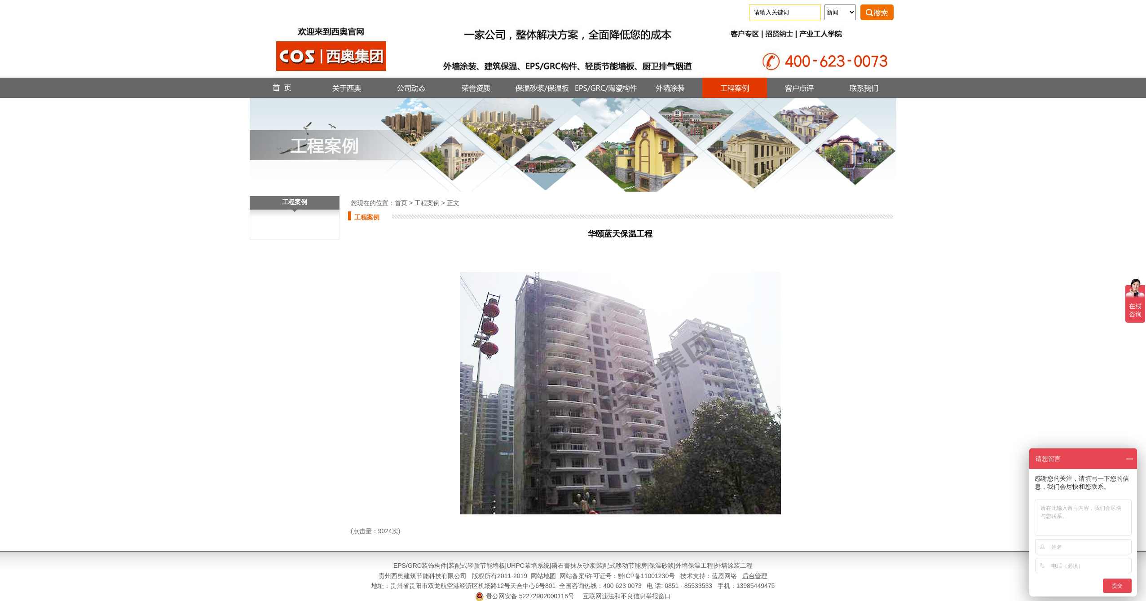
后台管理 (754, 575)
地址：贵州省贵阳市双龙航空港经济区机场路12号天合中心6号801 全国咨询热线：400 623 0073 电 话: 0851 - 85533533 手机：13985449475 (573, 585)
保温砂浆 (661, 565)
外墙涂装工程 (734, 565)
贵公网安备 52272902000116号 (530, 596)
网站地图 (543, 575)
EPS (399, 565)
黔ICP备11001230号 (646, 575)
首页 (401, 202)
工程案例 (427, 202)
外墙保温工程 (694, 565)
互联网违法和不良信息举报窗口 (627, 596)
